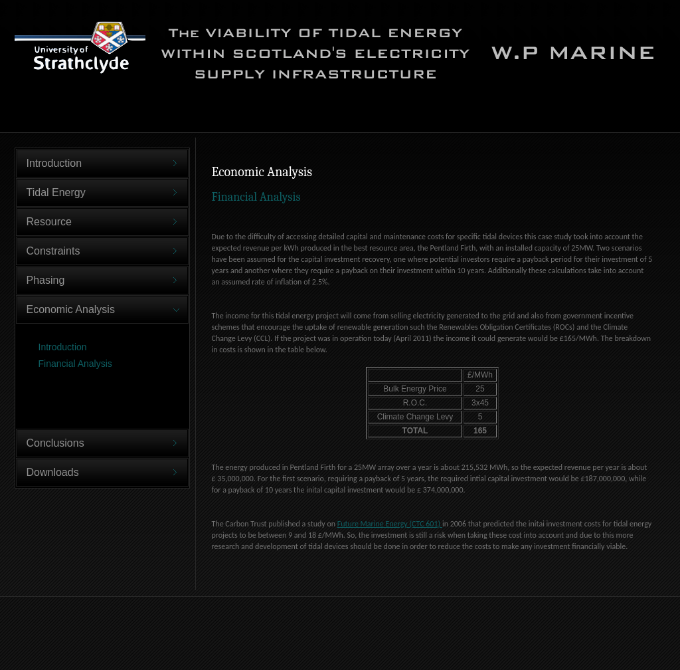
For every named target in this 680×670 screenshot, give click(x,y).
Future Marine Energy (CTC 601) (389, 523)
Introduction (63, 347)
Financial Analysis (75, 363)
